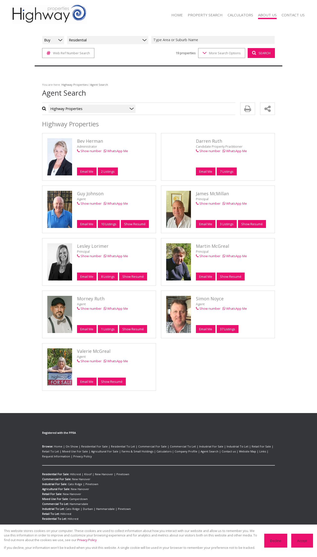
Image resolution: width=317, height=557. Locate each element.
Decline (276, 540)
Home (57, 446)
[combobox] (214, 40)
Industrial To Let (216, 446)
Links (222, 451)
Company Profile (154, 451)
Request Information (240, 451)
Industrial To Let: (53, 503)
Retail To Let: (50, 508)
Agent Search (175, 451)
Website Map (209, 451)
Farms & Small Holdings (111, 451)
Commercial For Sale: (56, 474)
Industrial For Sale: (54, 479)
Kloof (85, 469)
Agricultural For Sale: (56, 484)
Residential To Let (115, 446)
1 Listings (107, 329)
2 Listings (107, 171)
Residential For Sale (89, 446)
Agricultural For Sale (81, 451)
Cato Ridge (75, 479)
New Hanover (99, 469)
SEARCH (260, 53)
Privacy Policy (264, 451)
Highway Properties (71, 84)
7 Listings (226, 171)
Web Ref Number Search (67, 53)
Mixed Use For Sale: (55, 494)
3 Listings (226, 224)
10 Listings (108, 224)
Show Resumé (134, 224)
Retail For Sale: (52, 489)
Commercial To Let (168, 446)
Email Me (86, 171)
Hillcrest (75, 469)
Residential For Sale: (56, 469)
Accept (302, 540)
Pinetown (115, 469)
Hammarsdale (77, 499)
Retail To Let (256, 446)
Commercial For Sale (142, 446)
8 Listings (107, 276)
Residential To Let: (54, 513)
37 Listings (227, 329)
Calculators (135, 451)
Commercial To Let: (55, 499)
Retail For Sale (238, 446)
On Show (69, 446)
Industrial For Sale (193, 446)
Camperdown (77, 494)
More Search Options (221, 53)
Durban (85, 503)
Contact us (192, 451)
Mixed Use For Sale (54, 451)
